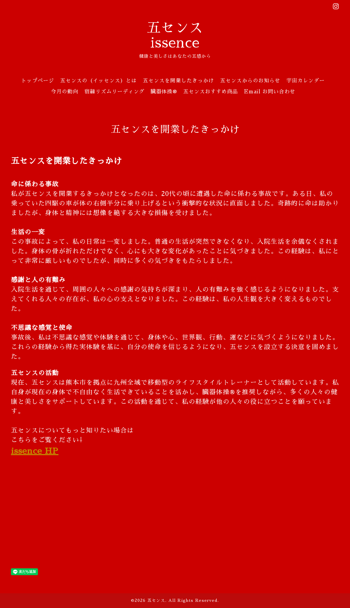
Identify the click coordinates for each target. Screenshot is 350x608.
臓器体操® (164, 91)
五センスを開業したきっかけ (178, 80)
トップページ (37, 80)
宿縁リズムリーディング (114, 91)
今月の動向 (64, 91)
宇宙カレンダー (305, 80)
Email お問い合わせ (269, 91)
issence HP (34, 451)
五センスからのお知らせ (250, 80)
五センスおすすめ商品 (210, 91)
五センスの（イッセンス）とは (98, 80)
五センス (156, 600)
